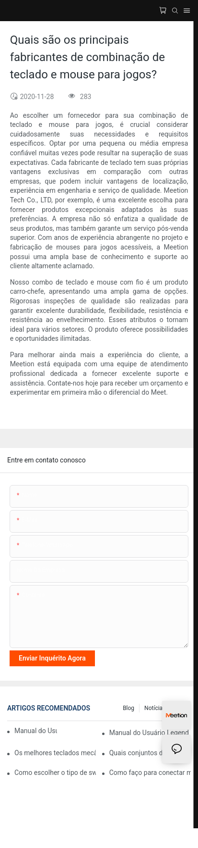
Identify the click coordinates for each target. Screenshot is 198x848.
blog (128, 708)
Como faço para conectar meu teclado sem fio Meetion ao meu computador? (150, 772)
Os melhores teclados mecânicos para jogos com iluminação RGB (55, 753)
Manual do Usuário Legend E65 (150, 732)
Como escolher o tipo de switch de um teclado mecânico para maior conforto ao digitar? (55, 772)
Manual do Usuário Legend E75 (35, 731)
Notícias (154, 708)
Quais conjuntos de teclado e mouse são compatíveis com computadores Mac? (150, 753)
